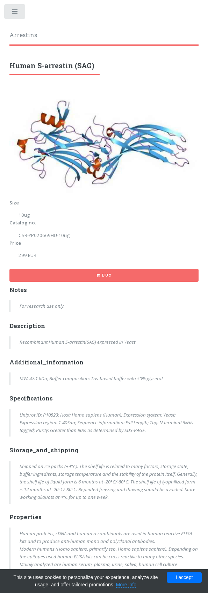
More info (126, 584)
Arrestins (23, 35)
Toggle (15, 13)
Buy (107, 275)
